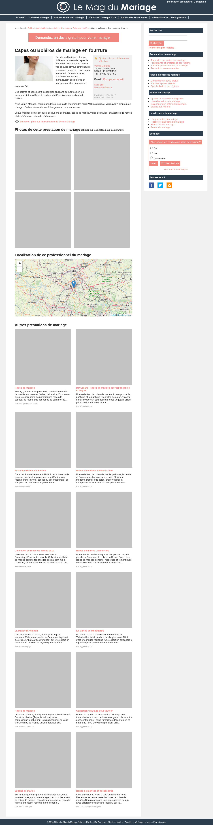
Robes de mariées (81, 28)
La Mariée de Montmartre (90, 630)
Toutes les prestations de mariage (168, 60)
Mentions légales (115, 822)
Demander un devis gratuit (164, 80)
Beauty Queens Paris (27, 403)
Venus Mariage (102, 65)
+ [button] (19, 264)
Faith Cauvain (24, 566)
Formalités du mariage (162, 124)
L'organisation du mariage (164, 119)
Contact (162, 822)
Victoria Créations (26, 726)
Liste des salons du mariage (165, 101)
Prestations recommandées (165, 68)
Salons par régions (160, 106)
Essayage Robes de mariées (30, 470)
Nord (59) (99, 84)
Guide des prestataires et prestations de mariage (49, 28)
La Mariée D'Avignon (26, 630)
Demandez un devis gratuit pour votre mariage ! (73, 37)
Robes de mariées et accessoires (94, 790)
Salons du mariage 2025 (102, 17)
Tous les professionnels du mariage (169, 65)
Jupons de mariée (25, 790)
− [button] (19, 269)
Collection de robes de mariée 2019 (34, 550)
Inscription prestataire (179, 1)
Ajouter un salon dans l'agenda (167, 98)
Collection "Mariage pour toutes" (94, 710)
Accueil (20, 17)
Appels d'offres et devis (134, 17)
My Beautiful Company (96, 822)
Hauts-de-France (103, 87)
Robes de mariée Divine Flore (92, 550)
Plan (155, 822)
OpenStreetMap (124, 315)
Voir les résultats (170, 163)
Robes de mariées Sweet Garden (94, 470)
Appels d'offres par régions (165, 86)
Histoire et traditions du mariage (167, 121)
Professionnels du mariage (69, 17)
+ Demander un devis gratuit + (169, 17)
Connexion (200, 1)
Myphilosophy (86, 406)
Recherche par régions (161, 47)
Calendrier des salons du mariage (168, 104)
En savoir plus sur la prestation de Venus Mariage (47, 121)
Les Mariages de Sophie (90, 807)
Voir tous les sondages (176, 169)
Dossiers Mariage (39, 17)
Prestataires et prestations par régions (171, 62)
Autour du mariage (160, 127)
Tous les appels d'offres (163, 83)
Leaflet (113, 315)
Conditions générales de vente (138, 822)
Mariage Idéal (24, 486)
